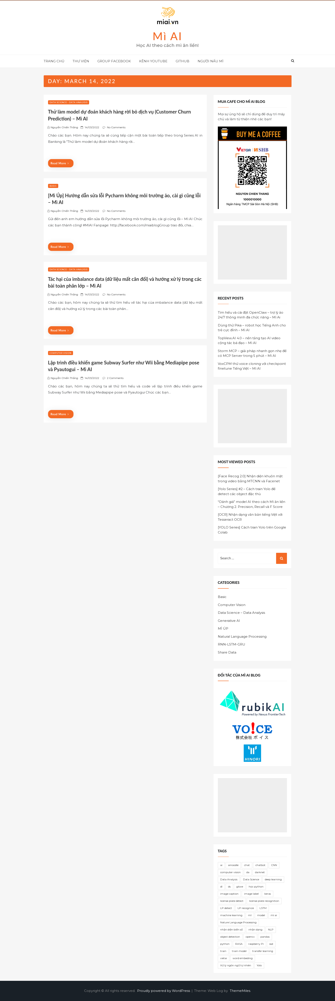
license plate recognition (264, 900)
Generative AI (229, 621)
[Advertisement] (252, 252)
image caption (229, 893)
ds (229, 886)
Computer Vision (61, 353)
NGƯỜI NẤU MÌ (210, 61)
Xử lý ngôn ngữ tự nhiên (235, 965)
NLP (270, 929)
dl (221, 886)
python (225, 943)
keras (267, 893)
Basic (53, 186)
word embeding (243, 958)
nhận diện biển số (231, 929)
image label (251, 893)
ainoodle (233, 865)
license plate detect (231, 900)
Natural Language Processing (242, 636)
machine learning (231, 915)
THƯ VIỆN (81, 61)
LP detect (226, 908)
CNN (274, 865)
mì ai (274, 915)
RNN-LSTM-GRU (231, 644)
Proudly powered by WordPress (164, 991)
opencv (250, 936)
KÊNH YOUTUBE (153, 61)
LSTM (263, 908)
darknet (260, 872)
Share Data (227, 652)
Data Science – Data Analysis (241, 613)
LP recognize (246, 908)
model (261, 915)
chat (247, 865)
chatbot (260, 865)
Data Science (251, 879)
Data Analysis (228, 879)
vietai (223, 958)
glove (239, 886)
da (247, 872)
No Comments (116, 127)
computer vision (230, 872)
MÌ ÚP (223, 628)
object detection (230, 936)
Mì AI (168, 36)
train (223, 951)
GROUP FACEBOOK (114, 61)
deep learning (273, 879)
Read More (60, 163)
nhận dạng (255, 929)
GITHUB (182, 61)
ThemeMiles (240, 991)
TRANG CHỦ (54, 61)
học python (256, 886)
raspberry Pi (256, 943)
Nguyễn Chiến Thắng (64, 127)
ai (221, 865)
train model (239, 951)
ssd (271, 943)
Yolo (259, 965)
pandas (265, 936)
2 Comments (115, 378)
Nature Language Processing (238, 922)
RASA (239, 943)
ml (250, 915)
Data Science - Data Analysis (69, 102)
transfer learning (262, 951)
